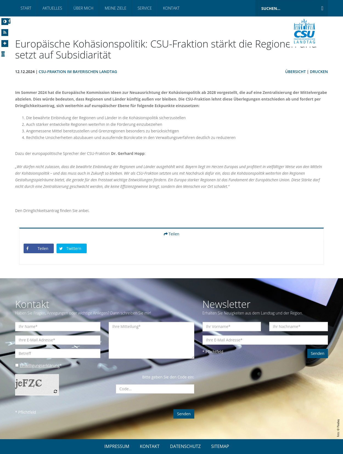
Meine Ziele (115, 8)
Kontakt (171, 8)
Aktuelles (52, 8)
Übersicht (295, 71)
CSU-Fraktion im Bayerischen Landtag (78, 71)
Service (144, 8)
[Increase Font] (4, 43)
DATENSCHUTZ (185, 446)
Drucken (319, 71)
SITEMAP (220, 446)
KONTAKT (149, 446)
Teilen (171, 233)
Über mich (83, 8)
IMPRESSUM (116, 446)
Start (26, 8)
